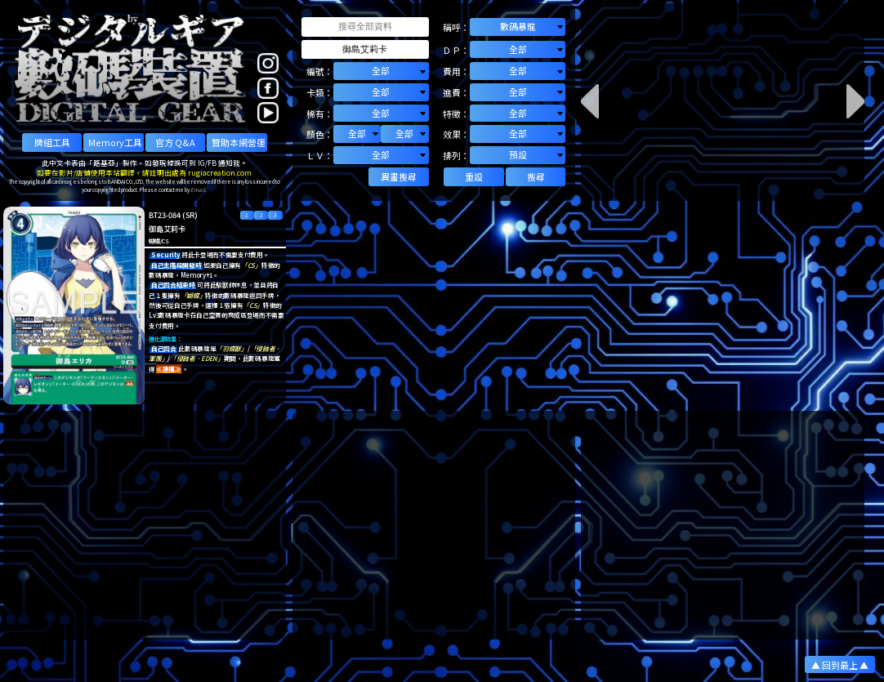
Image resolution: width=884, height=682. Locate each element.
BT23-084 (165, 215)
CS (165, 240)
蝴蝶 (154, 240)
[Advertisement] (144, 525)
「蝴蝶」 (193, 295)
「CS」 (251, 265)
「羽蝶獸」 (231, 348)
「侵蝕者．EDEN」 (197, 358)
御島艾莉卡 (167, 228)
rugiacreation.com (220, 172)
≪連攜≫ (168, 368)
